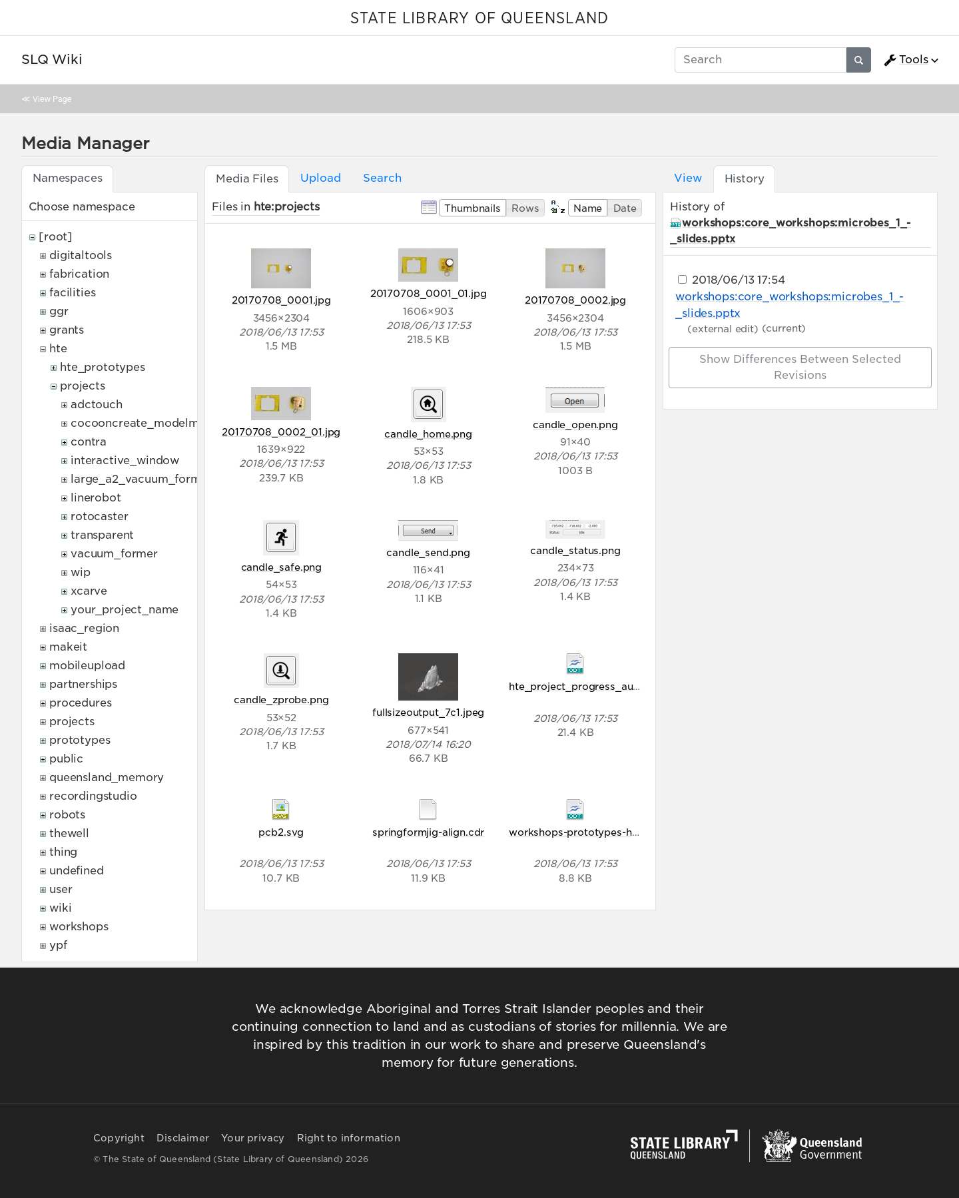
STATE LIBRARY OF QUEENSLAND (479, 19)
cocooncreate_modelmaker (147, 423)
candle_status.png (575, 550)
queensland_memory (106, 777)
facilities (72, 292)
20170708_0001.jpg (281, 300)
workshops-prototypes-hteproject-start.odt (616, 832)
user (60, 889)
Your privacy (252, 1138)
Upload (320, 178)
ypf (58, 945)
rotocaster (99, 516)
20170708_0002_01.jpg (281, 432)
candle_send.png (428, 552)
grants (66, 330)
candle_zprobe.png (281, 699)
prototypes (79, 740)
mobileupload (87, 665)
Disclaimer (183, 1138)
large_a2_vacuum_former (141, 479)
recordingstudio (93, 796)
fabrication (79, 274)
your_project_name (124, 609)
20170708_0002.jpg (575, 300)
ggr (59, 311)
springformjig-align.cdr (428, 832)
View (687, 178)
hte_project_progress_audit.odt (587, 686)
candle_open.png (575, 424)
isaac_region (84, 628)
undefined (76, 870)
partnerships (83, 684)
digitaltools (80, 255)
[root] (56, 236)
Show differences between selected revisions (800, 367)
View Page (52, 99)
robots (67, 814)
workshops (79, 926)
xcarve (89, 591)
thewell (69, 833)
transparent (102, 535)
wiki (60, 908)
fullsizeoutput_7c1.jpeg (428, 712)
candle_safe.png (281, 567)
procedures (80, 703)
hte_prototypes (102, 367)
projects (82, 386)
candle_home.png (428, 434)
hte (58, 348)
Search (382, 178)
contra (89, 442)
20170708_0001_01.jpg (428, 293)
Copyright (119, 1138)
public (66, 758)
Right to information (348, 1138)
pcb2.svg (281, 832)
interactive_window (125, 460)
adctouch (97, 404)
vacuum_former (114, 553)
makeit (68, 647)
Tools (906, 60)
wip (81, 572)
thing (63, 852)
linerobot (96, 497)
